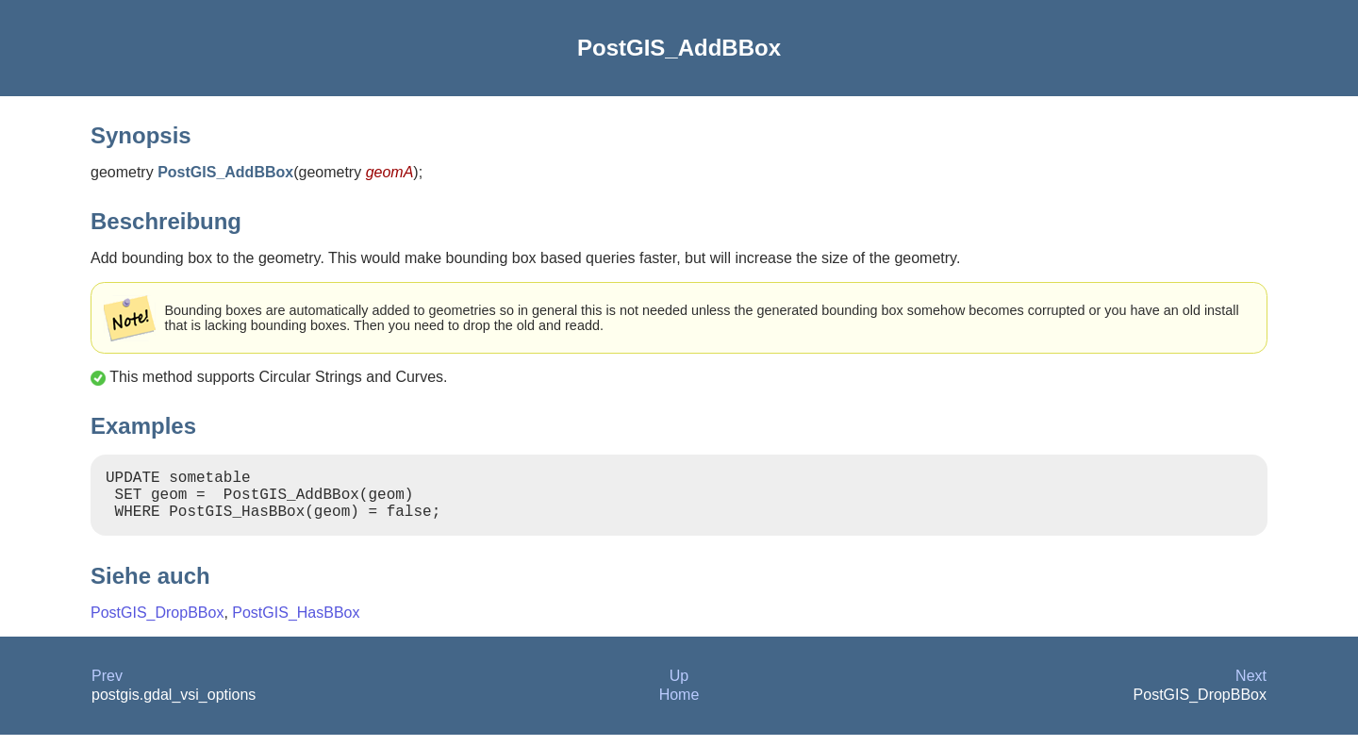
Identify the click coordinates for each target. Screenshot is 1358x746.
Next (1251, 687)
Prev (107, 687)
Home (679, 706)
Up (679, 687)
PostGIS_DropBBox (157, 624)
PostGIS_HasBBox (295, 624)
